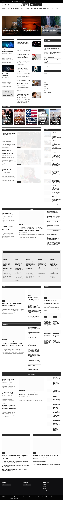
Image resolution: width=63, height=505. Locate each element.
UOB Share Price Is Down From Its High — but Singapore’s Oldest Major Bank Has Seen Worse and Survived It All (8, 218)
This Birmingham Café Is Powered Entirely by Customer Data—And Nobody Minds (57, 422)
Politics (31, 8)
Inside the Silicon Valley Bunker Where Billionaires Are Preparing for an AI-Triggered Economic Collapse (34, 361)
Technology (22, 8)
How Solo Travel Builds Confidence (39, 466)
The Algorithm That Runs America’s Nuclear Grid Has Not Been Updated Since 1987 (34, 333)
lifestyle (5, 134)
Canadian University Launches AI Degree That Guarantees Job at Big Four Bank (8, 397)
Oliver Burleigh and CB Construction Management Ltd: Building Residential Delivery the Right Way (56, 206)
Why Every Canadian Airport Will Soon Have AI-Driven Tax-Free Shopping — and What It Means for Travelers (46, 461)
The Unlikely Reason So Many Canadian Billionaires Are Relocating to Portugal (56, 398)
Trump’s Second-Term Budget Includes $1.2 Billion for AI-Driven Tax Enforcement (54, 269)
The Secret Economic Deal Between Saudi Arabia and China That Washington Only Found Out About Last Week (15, 461)
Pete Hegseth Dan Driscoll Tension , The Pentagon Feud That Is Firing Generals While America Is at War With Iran (31, 270)
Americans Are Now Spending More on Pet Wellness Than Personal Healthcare (8, 158)
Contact (49, 8)
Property (27, 8)
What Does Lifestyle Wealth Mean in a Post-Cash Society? (8, 176)
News (9, 8)
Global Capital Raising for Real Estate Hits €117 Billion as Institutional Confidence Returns (56, 141)
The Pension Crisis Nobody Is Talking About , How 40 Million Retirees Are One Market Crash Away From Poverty (31, 233)
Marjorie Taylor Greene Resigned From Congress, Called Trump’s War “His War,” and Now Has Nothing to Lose (7, 270)
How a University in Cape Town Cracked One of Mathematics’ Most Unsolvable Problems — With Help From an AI (12, 348)
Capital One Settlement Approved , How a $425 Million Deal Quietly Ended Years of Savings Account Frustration (47, 327)
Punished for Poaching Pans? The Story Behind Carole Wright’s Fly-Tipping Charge (56, 414)
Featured (44, 28)
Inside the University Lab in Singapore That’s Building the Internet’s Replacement (33, 348)
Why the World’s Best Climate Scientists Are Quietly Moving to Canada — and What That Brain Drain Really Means (56, 344)
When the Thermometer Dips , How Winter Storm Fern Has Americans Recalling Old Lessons (57, 432)
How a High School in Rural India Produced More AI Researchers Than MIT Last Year (34, 338)
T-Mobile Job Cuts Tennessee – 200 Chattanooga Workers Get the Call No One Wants (34, 366)
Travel (33, 73)
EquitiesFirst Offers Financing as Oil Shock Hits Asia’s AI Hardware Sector (31, 30)
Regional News (41, 113)
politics (5, 256)
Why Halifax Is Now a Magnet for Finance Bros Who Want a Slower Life (53, 231)
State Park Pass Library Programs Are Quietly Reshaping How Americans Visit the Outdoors (23, 70)
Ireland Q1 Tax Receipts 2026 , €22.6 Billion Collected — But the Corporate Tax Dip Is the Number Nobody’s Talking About (9, 412)
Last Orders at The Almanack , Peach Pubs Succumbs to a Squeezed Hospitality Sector (56, 406)
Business (17, 8)
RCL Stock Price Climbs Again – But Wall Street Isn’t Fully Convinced (9, 234)
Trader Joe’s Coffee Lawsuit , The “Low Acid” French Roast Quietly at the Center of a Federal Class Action (23, 85)
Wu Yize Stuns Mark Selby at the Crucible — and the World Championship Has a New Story (23, 44)
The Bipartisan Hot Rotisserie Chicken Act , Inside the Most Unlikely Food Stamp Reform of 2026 (19, 123)
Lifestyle (36, 8)
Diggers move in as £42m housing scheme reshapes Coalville (56, 193)
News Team (5, 33)
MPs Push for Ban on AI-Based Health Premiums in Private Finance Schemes (33, 322)
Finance (12, 8)
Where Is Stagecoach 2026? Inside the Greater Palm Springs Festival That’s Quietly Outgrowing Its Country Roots (55, 122)
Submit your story (55, 8)
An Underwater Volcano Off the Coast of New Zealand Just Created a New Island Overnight (8, 384)
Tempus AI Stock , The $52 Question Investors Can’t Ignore (12, 309)
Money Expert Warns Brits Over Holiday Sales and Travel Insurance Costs (46, 469)
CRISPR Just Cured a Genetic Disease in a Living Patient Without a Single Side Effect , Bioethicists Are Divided (33, 304)
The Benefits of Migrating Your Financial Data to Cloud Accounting (50, 31)
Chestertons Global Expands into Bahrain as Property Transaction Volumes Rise (56, 187)
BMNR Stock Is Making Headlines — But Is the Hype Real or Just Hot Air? (53, 227)
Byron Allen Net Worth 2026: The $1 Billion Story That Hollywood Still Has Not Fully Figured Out (53, 243)
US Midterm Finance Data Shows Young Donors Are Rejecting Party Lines (30, 398)
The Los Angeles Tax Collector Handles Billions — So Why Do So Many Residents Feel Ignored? (56, 162)
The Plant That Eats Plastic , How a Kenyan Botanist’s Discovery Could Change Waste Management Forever (34, 317)
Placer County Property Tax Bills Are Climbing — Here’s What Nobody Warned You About (53, 222)
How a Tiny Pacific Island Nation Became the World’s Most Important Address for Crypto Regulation (14, 475)
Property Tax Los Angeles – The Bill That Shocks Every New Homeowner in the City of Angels (56, 170)
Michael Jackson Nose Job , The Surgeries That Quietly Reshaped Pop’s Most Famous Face (23, 98)
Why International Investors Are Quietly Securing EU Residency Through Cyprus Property (7, 94)
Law (18, 88)
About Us (44, 8)
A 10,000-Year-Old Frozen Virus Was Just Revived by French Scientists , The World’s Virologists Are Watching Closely (34, 310)
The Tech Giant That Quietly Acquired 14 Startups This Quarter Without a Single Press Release (56, 327)
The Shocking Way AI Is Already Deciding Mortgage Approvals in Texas (56, 148)
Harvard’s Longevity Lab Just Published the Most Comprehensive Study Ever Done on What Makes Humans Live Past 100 (8, 139)
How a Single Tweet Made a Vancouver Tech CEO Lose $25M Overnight (53, 217)
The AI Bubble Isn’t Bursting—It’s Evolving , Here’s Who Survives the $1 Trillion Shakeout (7, 75)
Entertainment (53, 113)
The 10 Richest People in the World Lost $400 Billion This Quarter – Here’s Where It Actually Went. (15, 471)
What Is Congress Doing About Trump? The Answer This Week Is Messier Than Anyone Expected (42, 269)
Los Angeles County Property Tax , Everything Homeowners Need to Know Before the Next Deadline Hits (56, 178)
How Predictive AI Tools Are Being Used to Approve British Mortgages (56, 155)
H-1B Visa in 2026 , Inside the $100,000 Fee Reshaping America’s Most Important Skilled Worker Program (31, 122)
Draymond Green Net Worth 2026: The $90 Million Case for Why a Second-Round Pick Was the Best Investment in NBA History (53, 237)
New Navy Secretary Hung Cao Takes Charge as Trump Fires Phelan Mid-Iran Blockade (23, 57)
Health (40, 8)
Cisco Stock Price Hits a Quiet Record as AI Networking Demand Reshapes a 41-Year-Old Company (34, 343)
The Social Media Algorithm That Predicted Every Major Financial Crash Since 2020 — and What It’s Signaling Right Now (15, 467)
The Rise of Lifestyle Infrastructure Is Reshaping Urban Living (44, 471)
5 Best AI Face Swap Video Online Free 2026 (16, 1)
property (47, 134)
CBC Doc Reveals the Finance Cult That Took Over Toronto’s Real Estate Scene (56, 199)
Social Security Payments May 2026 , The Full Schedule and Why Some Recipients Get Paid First (43, 123)
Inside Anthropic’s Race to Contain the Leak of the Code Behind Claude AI (7, 51)
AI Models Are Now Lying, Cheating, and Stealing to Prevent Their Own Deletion (6, 124)
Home (44, 489)
